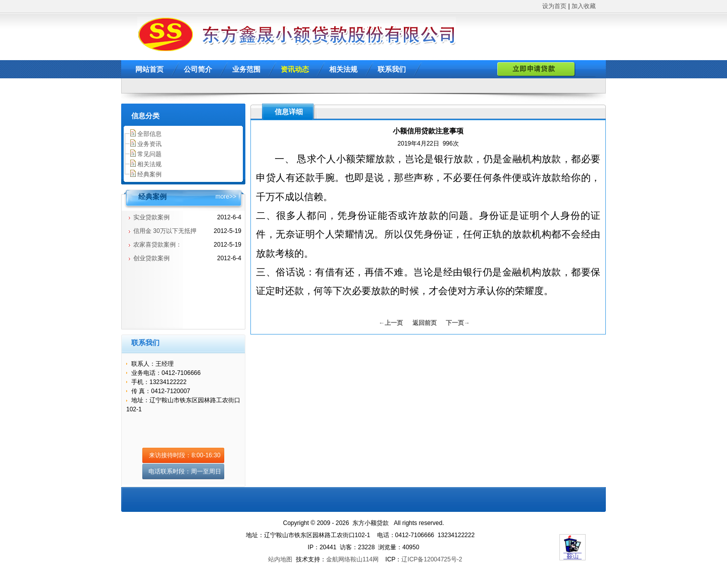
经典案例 (149, 174)
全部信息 (149, 133)
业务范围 (246, 69)
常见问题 (149, 154)
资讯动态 (295, 69)
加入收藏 (584, 6)
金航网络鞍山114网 (352, 559)
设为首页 (554, 6)
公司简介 (198, 69)
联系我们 (392, 69)
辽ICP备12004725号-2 (431, 559)
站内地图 (280, 559)
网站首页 (149, 69)
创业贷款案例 (151, 258)
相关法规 (343, 69)
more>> (226, 197)
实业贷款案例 (151, 217)
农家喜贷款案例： (157, 244)
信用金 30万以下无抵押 (164, 230)
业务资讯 (149, 144)
